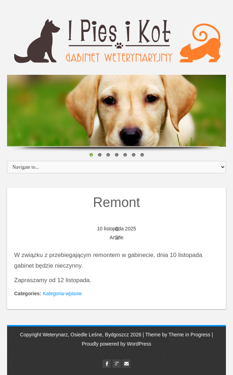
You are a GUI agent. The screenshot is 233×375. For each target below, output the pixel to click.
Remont (116, 202)
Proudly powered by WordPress (116, 344)
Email (126, 363)
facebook (107, 363)
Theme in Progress (189, 334)
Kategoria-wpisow (62, 293)
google (116, 363)
